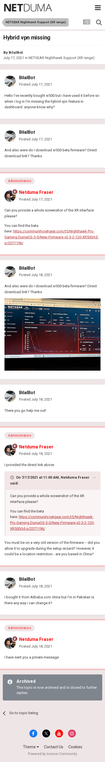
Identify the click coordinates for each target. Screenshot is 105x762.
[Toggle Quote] (12, 477)
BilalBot (16, 52)
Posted (35, 84)
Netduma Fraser (75, 477)
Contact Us (53, 747)
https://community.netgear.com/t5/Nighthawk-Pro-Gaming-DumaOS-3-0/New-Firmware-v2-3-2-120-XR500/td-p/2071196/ (51, 237)
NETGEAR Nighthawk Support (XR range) (61, 58)
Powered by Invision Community (52, 754)
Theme (31, 747)
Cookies (75, 747)
